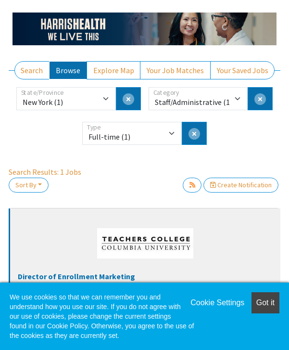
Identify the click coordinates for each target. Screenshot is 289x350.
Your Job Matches (175, 70)
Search (32, 70)
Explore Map (113, 70)
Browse (68, 70)
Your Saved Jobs (242, 70)
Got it (265, 302)
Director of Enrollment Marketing (76, 276)
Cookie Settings (217, 302)
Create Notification (241, 185)
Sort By (26, 185)
